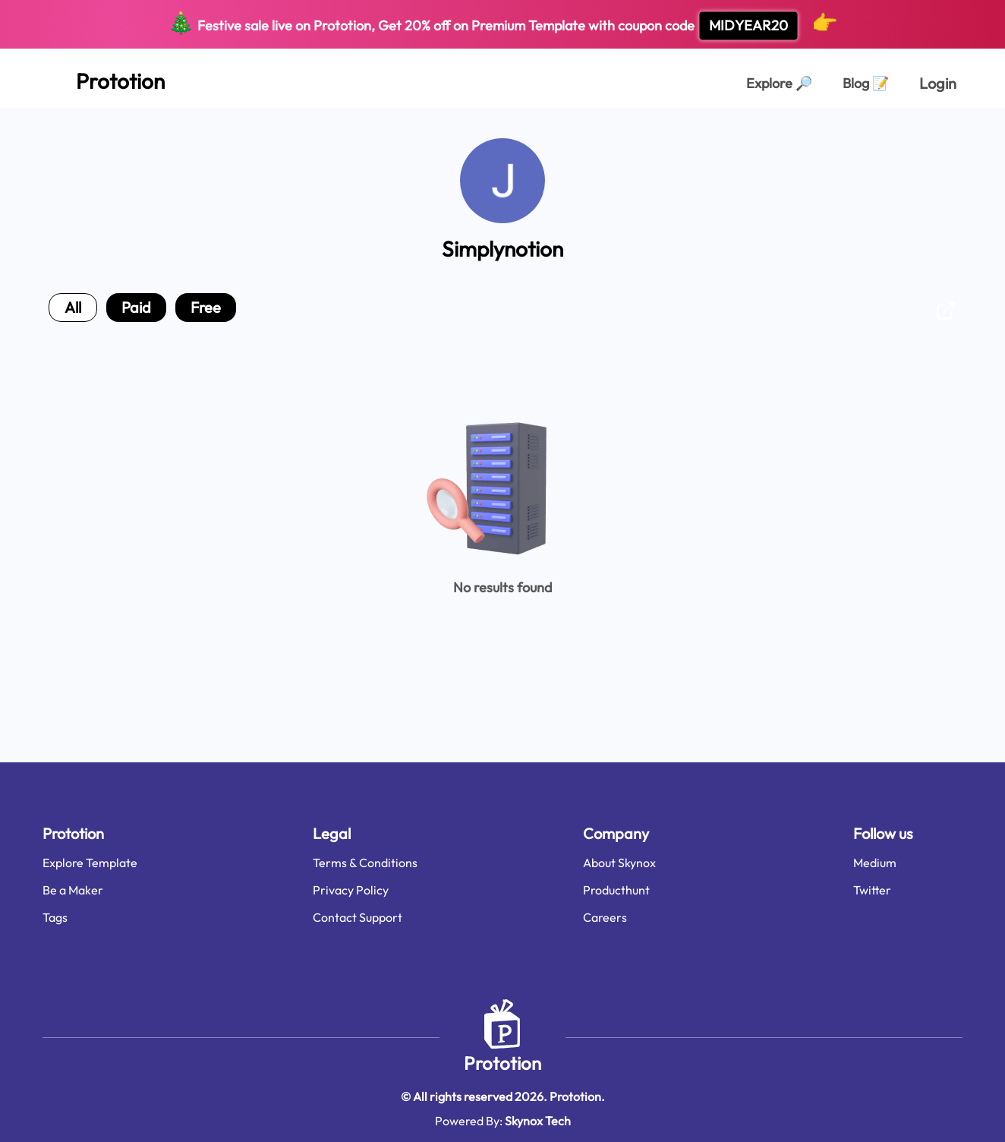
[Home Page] (104, 78)
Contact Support (357, 917)
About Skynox (619, 862)
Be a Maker (73, 890)
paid (136, 307)
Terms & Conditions (365, 862)
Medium (874, 862)
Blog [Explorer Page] (866, 83)
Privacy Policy (351, 890)
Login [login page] (937, 83)
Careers (605, 917)
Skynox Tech (538, 1120)
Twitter (872, 890)
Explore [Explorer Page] (779, 83)
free (206, 307)
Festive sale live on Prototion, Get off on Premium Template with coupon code (503, 24)
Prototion (502, 1063)
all (73, 307)
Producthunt (616, 890)
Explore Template (90, 862)
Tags (55, 917)
